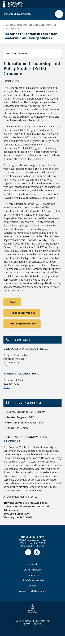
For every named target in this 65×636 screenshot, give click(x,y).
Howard (32, 564)
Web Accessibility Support (32, 590)
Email (6, 366)
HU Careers (33, 585)
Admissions (33, 575)
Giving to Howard (33, 569)
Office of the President (32, 580)
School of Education (17, 14)
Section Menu (20, 53)
